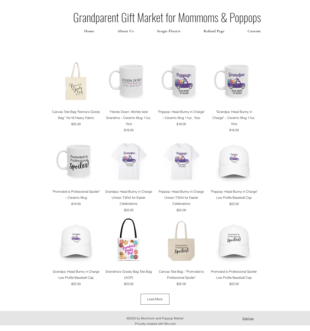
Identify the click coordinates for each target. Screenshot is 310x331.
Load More (155, 299)
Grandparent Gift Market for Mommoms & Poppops (167, 17)
